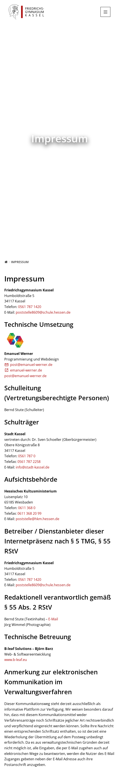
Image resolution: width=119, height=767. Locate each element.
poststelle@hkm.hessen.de (37, 518)
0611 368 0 (26, 507)
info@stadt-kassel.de (32, 467)
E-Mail (53, 619)
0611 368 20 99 (29, 513)
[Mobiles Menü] (105, 12)
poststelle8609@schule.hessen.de (43, 312)
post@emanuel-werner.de (28, 364)
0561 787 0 (26, 456)
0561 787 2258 (29, 461)
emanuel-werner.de (23, 370)
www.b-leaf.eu (15, 659)
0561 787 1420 (29, 306)
